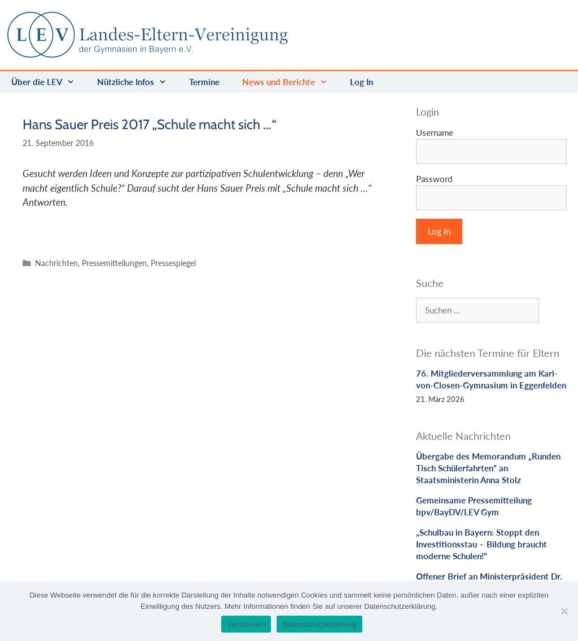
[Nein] (564, 611)
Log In (361, 82)
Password (434, 179)
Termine (204, 82)
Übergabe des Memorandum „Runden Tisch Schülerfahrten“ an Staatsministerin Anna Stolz (488, 468)
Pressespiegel (173, 263)
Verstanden (246, 624)
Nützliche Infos (137, 81)
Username (434, 132)
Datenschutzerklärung (319, 624)
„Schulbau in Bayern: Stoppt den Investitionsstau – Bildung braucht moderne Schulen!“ (481, 544)
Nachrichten (56, 263)
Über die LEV (48, 81)
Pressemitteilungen (114, 263)
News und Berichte (290, 81)
